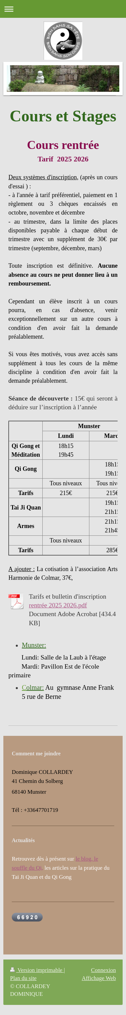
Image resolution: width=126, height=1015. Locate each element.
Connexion (103, 970)
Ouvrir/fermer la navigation (63, 9)
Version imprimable (37, 970)
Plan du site (23, 978)
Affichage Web (99, 978)
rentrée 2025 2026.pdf (58, 605)
